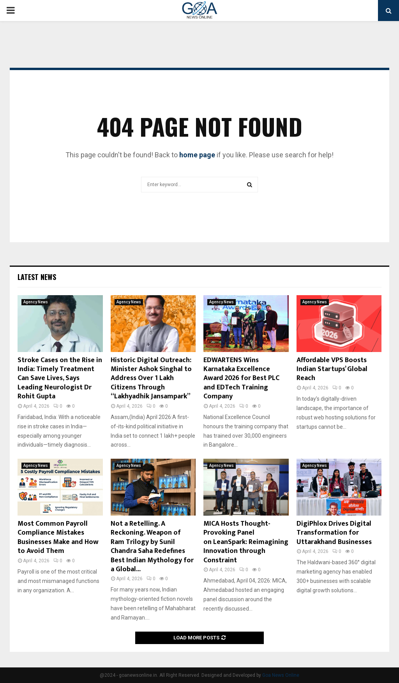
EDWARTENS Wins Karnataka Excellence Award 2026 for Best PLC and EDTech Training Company (241, 378)
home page (197, 155)
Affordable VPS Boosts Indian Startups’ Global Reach (332, 369)
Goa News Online (280, 675)
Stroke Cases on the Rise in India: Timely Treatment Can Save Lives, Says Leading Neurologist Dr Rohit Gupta (60, 378)
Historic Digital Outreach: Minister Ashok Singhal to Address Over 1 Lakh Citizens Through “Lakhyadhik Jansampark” (151, 378)
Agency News (35, 302)
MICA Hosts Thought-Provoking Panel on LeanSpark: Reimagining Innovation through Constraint (245, 542)
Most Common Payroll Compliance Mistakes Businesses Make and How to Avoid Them (58, 537)
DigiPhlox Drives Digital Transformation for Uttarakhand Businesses (334, 533)
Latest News (37, 277)
